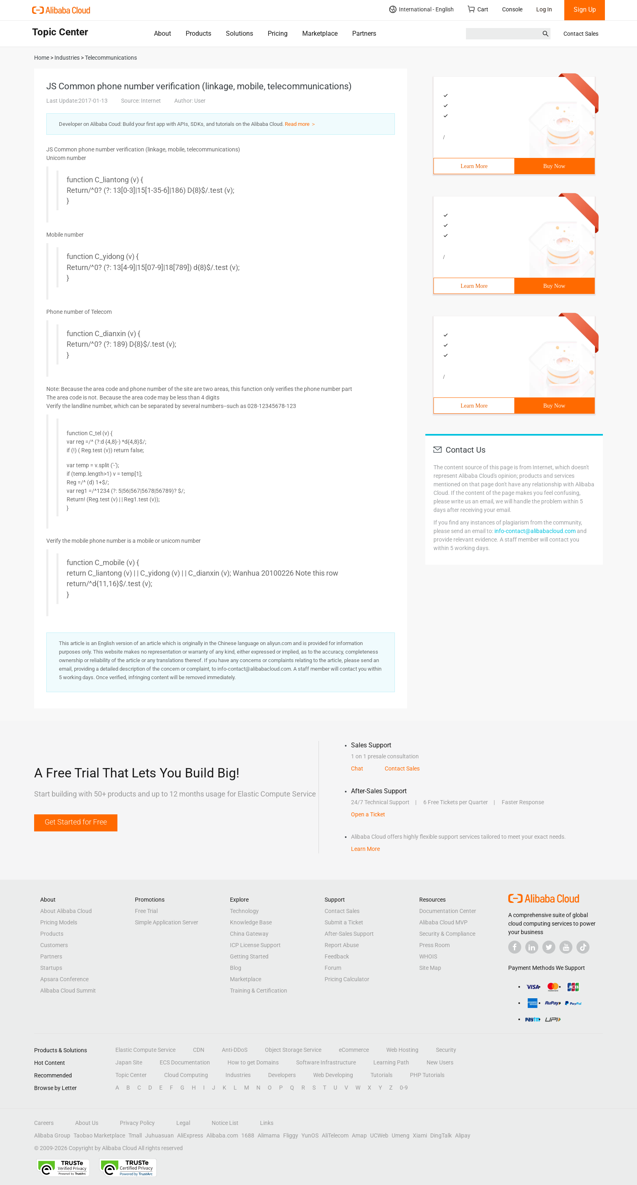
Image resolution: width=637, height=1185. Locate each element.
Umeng (401, 1135)
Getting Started (249, 956)
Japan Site (128, 1062)
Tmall (135, 1135)
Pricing (278, 33)
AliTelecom (335, 1135)
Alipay (462, 1135)
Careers (44, 1123)
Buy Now (554, 166)
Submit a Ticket (344, 922)
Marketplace (320, 33)
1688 (247, 1135)
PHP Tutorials (427, 1075)
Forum (333, 968)
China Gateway (249, 933)
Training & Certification (258, 990)
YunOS (309, 1135)
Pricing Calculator (347, 979)
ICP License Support (255, 945)
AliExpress (190, 1135)
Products (198, 33)
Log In (544, 9)
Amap (359, 1135)
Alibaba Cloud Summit (68, 990)
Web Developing (333, 1075)
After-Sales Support (349, 933)
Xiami (420, 1135)
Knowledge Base (251, 922)
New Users (440, 1062)
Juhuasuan (159, 1135)
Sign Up (585, 9)
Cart (478, 9)
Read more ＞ (300, 124)
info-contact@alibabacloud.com (535, 531)
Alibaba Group (52, 1135)
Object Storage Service (293, 1050)
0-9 (404, 1087)
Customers (54, 945)
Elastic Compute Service (145, 1050)
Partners (364, 33)
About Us (86, 1123)
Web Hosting (402, 1050)
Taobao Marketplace (99, 1135)
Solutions (239, 33)
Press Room (434, 945)
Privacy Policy (137, 1123)
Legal (183, 1123)
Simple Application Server (166, 922)
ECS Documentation (185, 1062)
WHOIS (428, 956)
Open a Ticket (368, 814)
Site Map (430, 968)
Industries (238, 1075)
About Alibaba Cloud (66, 911)
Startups (51, 968)
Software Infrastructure (326, 1062)
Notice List (225, 1123)
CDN (198, 1050)
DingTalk (441, 1135)
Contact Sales (580, 33)
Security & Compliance (447, 933)
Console (512, 9)
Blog (235, 968)
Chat (357, 768)
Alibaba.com (222, 1135)
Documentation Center (447, 911)
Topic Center (131, 1075)
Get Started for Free (76, 822)
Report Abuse (342, 945)
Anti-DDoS (234, 1050)
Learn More (474, 166)
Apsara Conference (64, 979)
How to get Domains (253, 1062)
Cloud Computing (186, 1075)
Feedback (337, 956)
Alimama (269, 1135)
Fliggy (290, 1135)
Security (446, 1050)
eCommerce (354, 1050)
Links (266, 1123)
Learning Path (391, 1062)
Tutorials (381, 1075)
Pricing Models (58, 922)
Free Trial (146, 911)
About (162, 33)
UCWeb (379, 1135)
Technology (244, 911)
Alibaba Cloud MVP (443, 922)
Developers (282, 1075)
